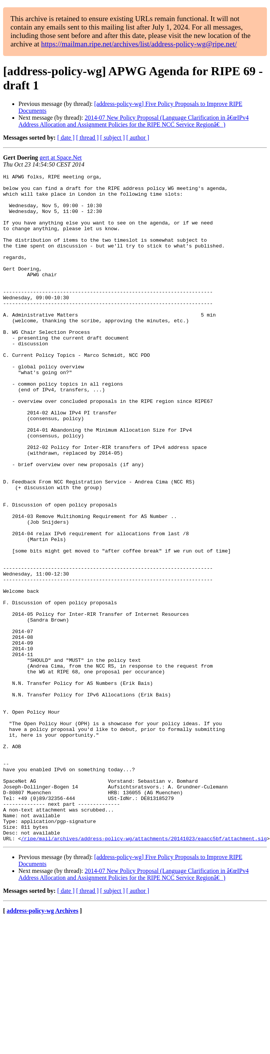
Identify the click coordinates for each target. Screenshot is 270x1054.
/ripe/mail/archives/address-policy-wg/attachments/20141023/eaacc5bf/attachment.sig (144, 971)
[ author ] (137, 137)
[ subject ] (112, 137)
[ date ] (66, 137)
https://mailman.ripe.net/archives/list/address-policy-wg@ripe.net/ (139, 44)
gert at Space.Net (61, 157)
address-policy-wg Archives (42, 1044)
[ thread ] (87, 137)
